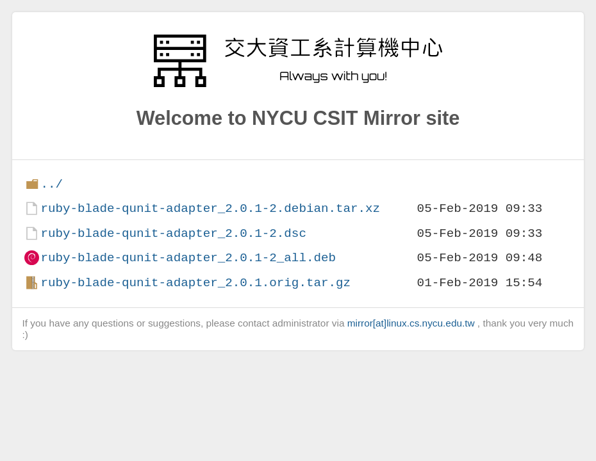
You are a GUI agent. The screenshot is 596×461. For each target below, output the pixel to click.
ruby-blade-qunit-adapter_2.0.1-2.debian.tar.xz (210, 208)
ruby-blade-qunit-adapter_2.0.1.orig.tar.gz (195, 282)
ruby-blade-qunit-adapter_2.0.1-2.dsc (173, 233)
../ (51, 184)
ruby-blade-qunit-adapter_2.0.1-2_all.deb (188, 257)
